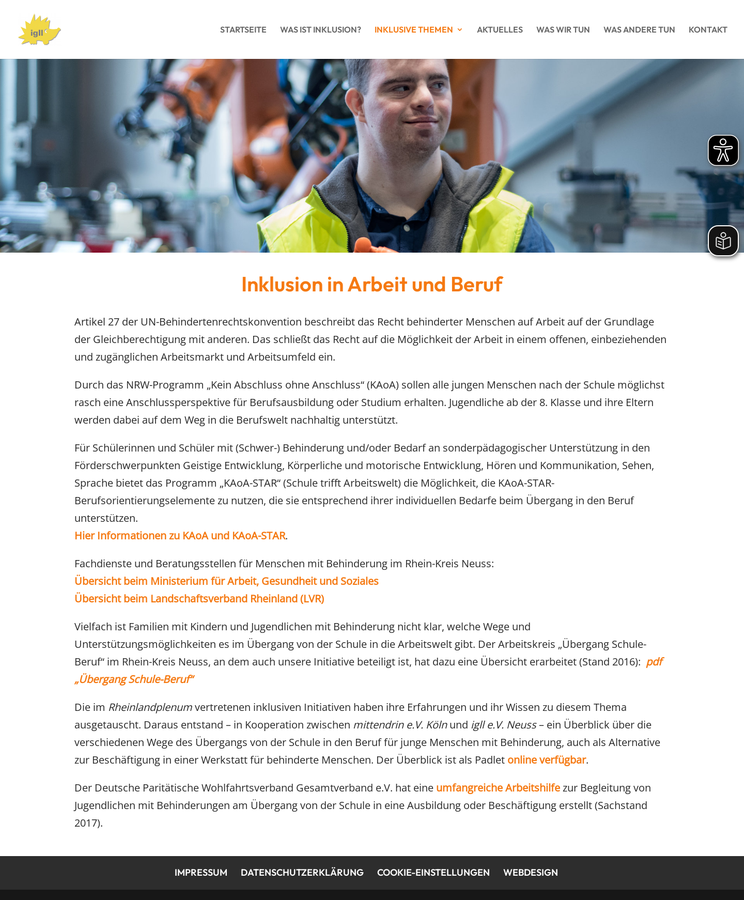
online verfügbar (546, 760)
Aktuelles (500, 30)
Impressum (201, 872)
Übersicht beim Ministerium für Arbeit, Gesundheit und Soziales (226, 581)
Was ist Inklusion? (320, 30)
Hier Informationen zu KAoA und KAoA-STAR (179, 535)
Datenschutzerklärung (302, 872)
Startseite (243, 30)
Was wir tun (563, 30)
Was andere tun (639, 30)
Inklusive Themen (414, 30)
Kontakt (708, 30)
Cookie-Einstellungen (433, 872)
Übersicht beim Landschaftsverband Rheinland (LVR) (199, 599)
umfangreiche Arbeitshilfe (498, 788)
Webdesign (530, 872)
